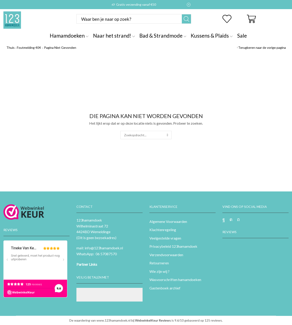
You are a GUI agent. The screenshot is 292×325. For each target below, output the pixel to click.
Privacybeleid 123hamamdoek (173, 246)
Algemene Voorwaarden (168, 221)
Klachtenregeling (162, 229)
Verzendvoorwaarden (166, 255)
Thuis (10, 47)
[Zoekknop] (186, 18)
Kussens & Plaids (211, 35)
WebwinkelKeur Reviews (153, 320)
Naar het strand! (114, 35)
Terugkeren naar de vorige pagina (262, 47)
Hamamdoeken (69, 35)
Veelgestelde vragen (165, 238)
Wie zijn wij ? (159, 271)
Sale (242, 35)
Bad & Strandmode (162, 35)
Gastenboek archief (164, 288)
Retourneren (159, 263)
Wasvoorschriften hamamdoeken (175, 279)
